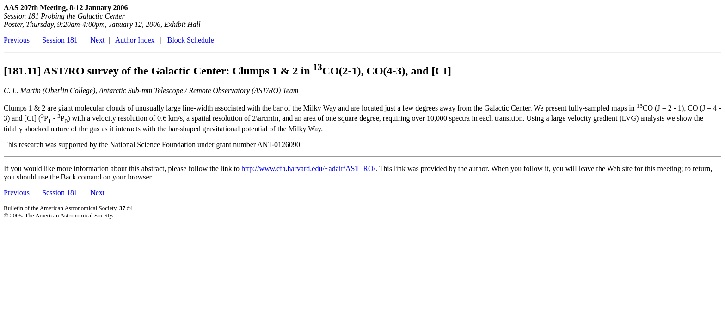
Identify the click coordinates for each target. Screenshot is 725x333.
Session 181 (60, 40)
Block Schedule (190, 40)
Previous (17, 40)
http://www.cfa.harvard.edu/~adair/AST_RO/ (308, 169)
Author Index (135, 40)
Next (97, 40)
